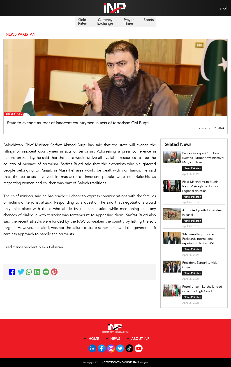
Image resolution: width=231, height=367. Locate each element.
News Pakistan (192, 168)
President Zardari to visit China (199, 265)
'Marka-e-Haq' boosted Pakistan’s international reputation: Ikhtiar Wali (198, 238)
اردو (224, 8)
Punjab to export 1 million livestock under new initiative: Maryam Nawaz (203, 158)
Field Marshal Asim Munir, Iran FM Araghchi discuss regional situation (200, 186)
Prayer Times (129, 21)
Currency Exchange (105, 21)
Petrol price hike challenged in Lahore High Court (202, 289)
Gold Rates (82, 21)
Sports (148, 19)
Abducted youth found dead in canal (203, 212)
